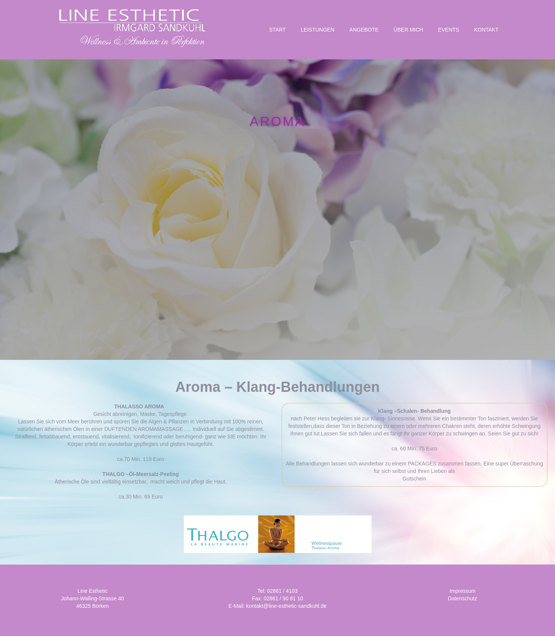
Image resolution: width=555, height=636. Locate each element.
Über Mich (408, 30)
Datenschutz (462, 598)
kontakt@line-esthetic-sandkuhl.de (286, 606)
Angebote (364, 30)
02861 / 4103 (282, 591)
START (277, 30)
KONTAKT (486, 30)
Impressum (462, 591)
